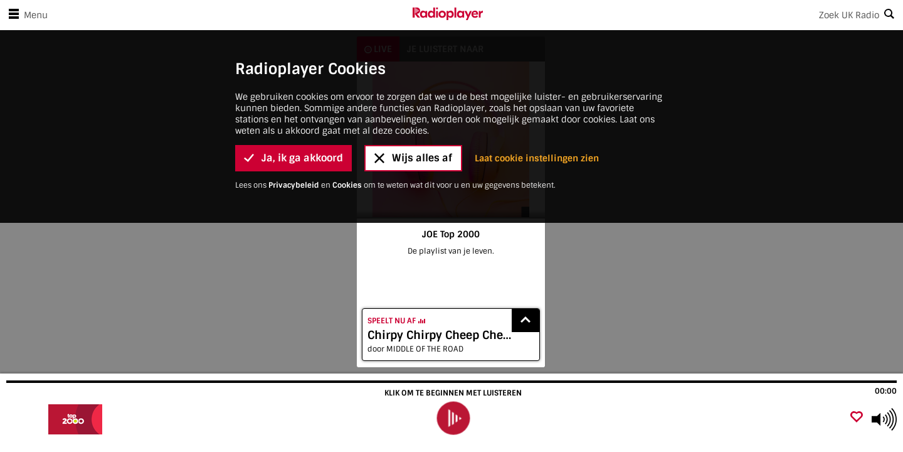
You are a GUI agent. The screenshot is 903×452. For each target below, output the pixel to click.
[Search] (693, 15)
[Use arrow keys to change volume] (884, 419)
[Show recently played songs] (525, 320)
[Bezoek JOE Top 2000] (76, 419)
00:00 (886, 391)
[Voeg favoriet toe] (857, 418)
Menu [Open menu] (26, 15)
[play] (452, 418)
